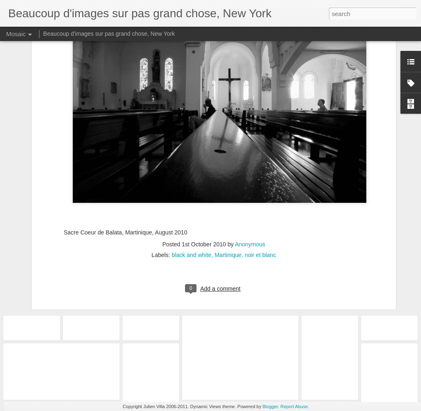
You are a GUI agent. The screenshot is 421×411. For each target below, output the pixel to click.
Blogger (270, 406)
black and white (192, 189)
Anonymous (250, 179)
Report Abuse (294, 406)
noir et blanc (260, 189)
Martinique (228, 189)
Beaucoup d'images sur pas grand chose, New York (109, 33)
